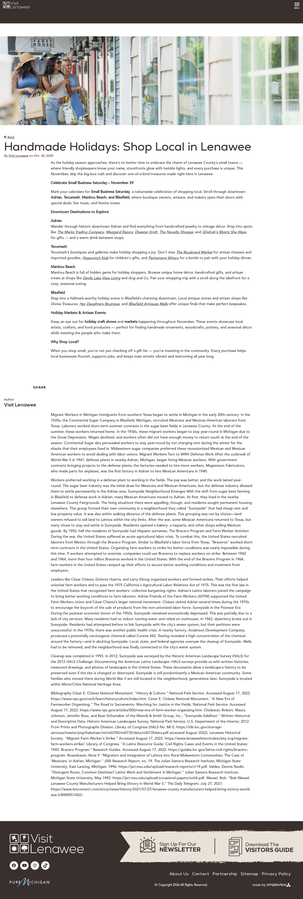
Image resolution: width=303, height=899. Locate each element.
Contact (200, 873)
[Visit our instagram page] (35, 865)
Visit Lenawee (18, 156)
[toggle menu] (296, 5)
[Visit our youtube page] (24, 865)
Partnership (224, 873)
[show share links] (40, 387)
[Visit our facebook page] (14, 865)
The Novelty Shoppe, (176, 232)
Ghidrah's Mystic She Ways (224, 232)
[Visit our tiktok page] (45, 865)
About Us (178, 873)
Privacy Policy (276, 873)
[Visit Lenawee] (16, 5)
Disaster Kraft (146, 232)
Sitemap (249, 873)
